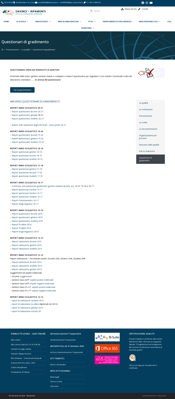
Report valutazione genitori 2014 (27, 269)
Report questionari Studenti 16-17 (27, 196)
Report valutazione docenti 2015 (26, 241)
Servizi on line (56, 381)
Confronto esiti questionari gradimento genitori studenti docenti (41, 186)
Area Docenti (42, 21)
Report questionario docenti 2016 (27, 213)
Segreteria (87, 28)
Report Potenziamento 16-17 (25, 200)
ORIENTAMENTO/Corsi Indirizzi (117, 21)
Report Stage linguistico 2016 (25, 231)
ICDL (169, 21)
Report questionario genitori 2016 (27, 217)
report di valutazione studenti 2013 (28, 300)
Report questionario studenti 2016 (27, 221)
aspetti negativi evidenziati (42, 283)
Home (6, 21)
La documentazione (148, 129)
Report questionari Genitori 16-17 (27, 193)
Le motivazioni (145, 109)
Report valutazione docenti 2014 (26, 262)
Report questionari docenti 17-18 (27, 172)
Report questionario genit (23, 115)
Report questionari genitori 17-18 (27, 169)
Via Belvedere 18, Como (25, 2)
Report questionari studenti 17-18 (27, 176)
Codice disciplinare (19, 367)
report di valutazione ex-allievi (25, 304)
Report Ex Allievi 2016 (21, 224)
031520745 (8, 2)
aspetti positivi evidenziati (41, 280)
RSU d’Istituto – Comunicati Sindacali (26, 358)
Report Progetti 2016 (21, 228)
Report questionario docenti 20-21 (27, 111)
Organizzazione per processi (148, 137)
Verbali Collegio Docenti (21, 353)
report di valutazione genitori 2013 (27, 307)
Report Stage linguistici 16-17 (25, 204)
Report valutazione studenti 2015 (27, 248)
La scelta (143, 122)
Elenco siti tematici (58, 364)
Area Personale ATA (149, 21)
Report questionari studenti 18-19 (27, 159)
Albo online (15, 340)
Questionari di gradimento (145, 159)
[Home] (2, 49)
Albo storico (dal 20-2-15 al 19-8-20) (25, 344)
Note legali (54, 377)
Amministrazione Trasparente (63, 340)
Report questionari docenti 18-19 (27, 155)
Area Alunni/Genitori (69, 21)
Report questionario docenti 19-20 (27, 135)
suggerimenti (26, 276)
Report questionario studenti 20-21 (28, 118)
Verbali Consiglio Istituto (21, 349)
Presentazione (145, 116)
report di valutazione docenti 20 (26, 311)
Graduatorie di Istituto (20, 372)
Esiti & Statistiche (147, 151)
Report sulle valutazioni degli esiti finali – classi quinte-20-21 (39, 125)
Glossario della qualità (149, 144)
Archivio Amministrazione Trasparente (66, 352)
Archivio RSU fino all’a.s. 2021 (23, 363)
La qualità (143, 103)
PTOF (91, 21)
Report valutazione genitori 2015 (27, 245)
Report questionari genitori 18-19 (27, 152)
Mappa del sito (131, 9)
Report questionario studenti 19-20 (28, 142)
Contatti (145, 9)
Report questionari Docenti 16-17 (27, 189)
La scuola (22, 21)
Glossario (54, 386)
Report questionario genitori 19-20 (27, 138)
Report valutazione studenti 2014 (27, 265)
